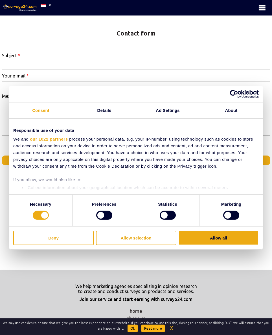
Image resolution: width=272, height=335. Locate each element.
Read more (153, 328)
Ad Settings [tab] (167, 110)
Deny (53, 238)
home (136, 311)
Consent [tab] (40, 110)
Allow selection (135, 238)
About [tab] (231, 110)
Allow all (218, 238)
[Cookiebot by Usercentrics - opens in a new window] (234, 94)
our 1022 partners (49, 139)
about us (136, 318)
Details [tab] (104, 110)
